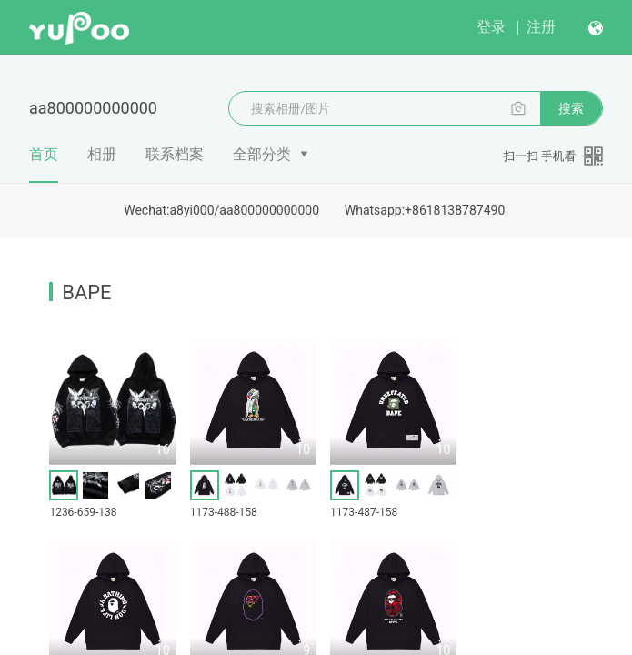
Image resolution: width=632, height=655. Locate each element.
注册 (541, 26)
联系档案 (174, 154)
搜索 (571, 108)
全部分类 (262, 154)
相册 (101, 154)
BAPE (86, 292)
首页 (43, 164)
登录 (491, 26)
